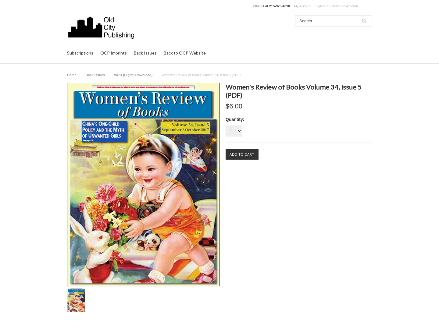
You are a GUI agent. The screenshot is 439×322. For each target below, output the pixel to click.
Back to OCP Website (185, 52)
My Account (303, 6)
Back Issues (145, 52)
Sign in (320, 6)
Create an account (344, 6)
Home (72, 75)
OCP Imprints (113, 52)
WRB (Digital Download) (133, 75)
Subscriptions (80, 52)
